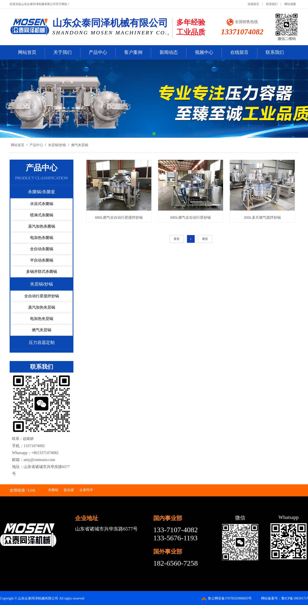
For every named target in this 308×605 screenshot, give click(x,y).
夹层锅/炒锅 (57, 145)
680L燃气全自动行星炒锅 (190, 217)
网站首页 (27, 52)
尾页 (205, 239)
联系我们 (272, 4)
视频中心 (204, 52)
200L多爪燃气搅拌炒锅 (262, 217)
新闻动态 (169, 52)
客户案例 (133, 52)
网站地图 (290, 4)
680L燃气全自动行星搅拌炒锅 (119, 217)
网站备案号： (271, 598)
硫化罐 (69, 490)
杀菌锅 (53, 490)
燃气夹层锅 (79, 145)
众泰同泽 (86, 490)
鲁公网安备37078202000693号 (230, 598)
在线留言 (253, 4)
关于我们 (62, 52)
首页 (177, 239)
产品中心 (98, 52)
